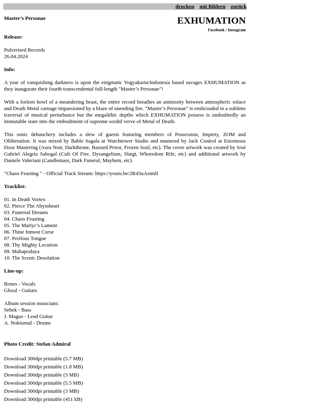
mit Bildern (212, 6)
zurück (239, 6)
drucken (185, 6)
